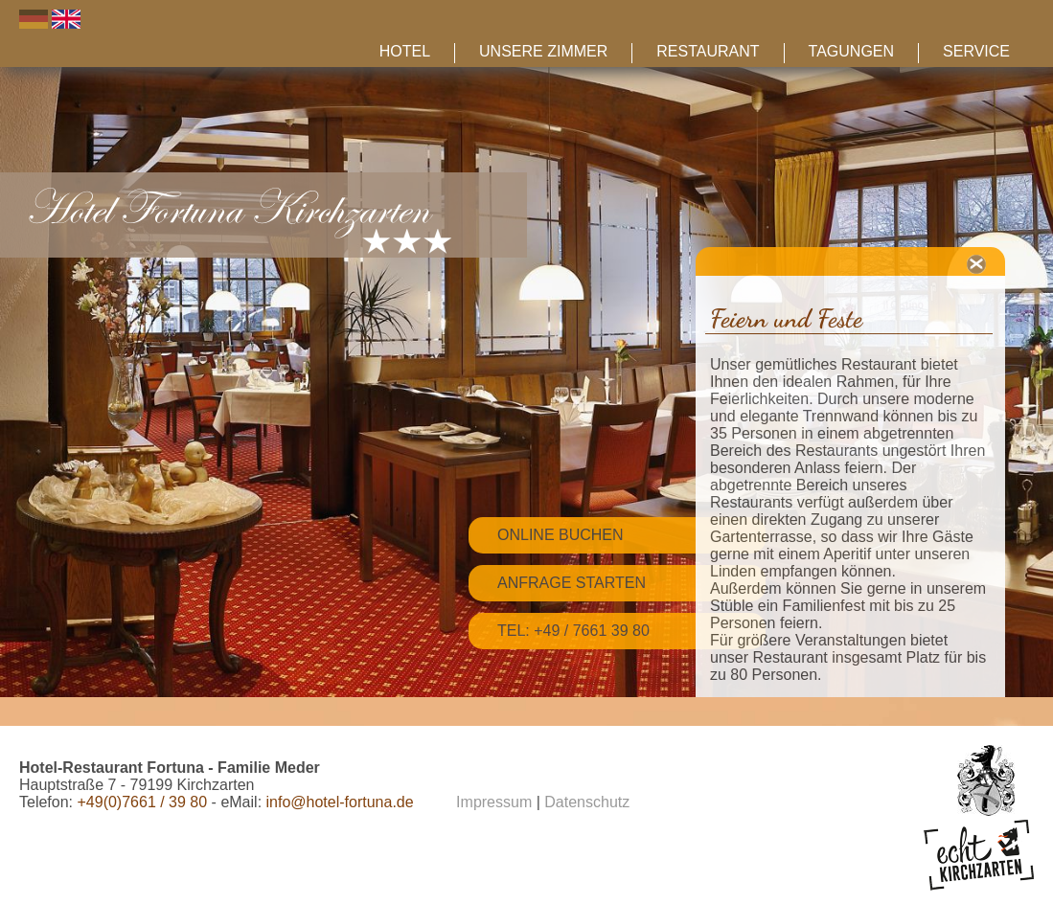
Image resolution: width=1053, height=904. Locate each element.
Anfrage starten (571, 583)
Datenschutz (587, 802)
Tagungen (851, 51)
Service (976, 51)
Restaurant (707, 51)
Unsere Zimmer (543, 51)
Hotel (404, 51)
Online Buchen (560, 535)
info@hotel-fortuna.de (340, 802)
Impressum (494, 802)
